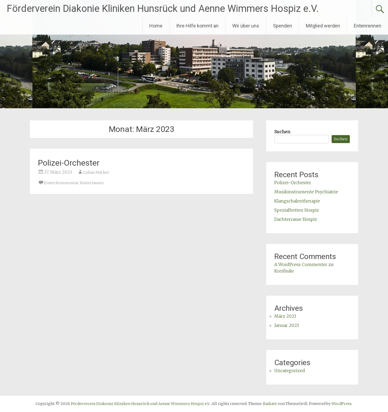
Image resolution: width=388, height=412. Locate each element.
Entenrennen (367, 26)
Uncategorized (289, 370)
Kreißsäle (284, 271)
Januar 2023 (286, 325)
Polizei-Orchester (68, 162)
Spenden (282, 26)
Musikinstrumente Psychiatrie (306, 191)
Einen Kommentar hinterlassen (73, 182)
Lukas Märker (96, 172)
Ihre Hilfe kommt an (197, 26)
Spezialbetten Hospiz (296, 210)
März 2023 (285, 316)
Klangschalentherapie (297, 201)
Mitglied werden (323, 26)
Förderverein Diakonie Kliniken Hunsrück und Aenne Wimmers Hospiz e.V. (163, 8)
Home (155, 26)
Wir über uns (245, 26)
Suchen (282, 131)
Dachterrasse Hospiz (295, 219)
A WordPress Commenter (300, 264)
